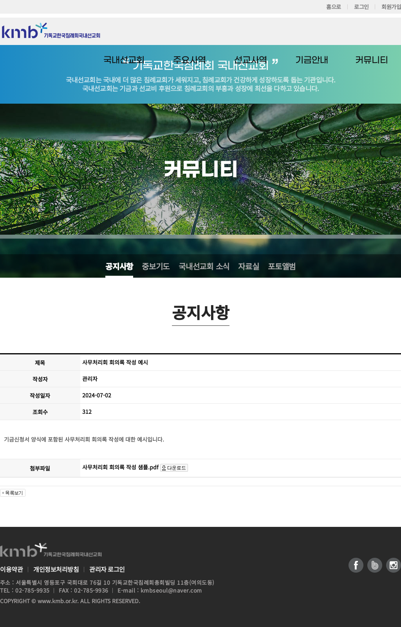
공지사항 (119, 266)
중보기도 (156, 266)
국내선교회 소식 (204, 266)
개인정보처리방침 (56, 569)
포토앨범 (282, 266)
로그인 (361, 7)
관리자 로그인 (107, 569)
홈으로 (333, 7)
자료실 (248, 266)
